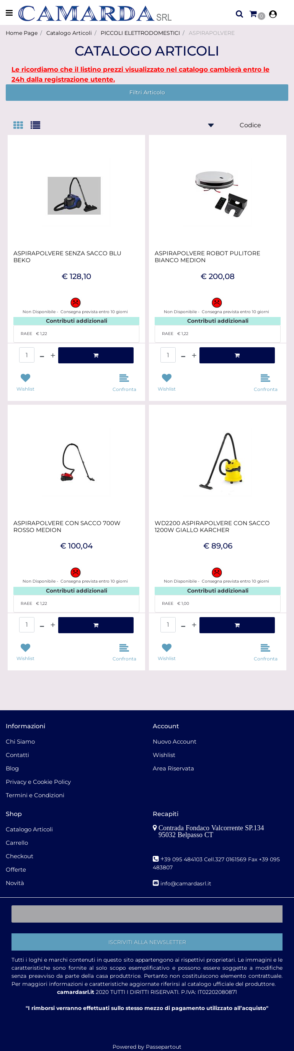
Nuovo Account (174, 741)
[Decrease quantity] (41, 355)
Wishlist (164, 755)
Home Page (22, 33)
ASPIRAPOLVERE (212, 33)
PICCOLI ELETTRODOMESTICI (140, 33)
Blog (12, 768)
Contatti (17, 755)
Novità (15, 883)
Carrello (17, 842)
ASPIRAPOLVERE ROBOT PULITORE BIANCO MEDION (207, 257)
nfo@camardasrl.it (186, 883)
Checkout (19, 856)
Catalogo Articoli (69, 33)
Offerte (16, 869)
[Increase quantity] (52, 355)
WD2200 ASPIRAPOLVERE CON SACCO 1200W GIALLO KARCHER (212, 527)
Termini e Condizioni (35, 795)
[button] (147, 942)
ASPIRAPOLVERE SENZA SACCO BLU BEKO (67, 257)
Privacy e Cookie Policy (38, 781)
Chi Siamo (20, 741)
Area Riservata (173, 768)
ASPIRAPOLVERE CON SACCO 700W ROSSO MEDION (67, 527)
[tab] (22, 126)
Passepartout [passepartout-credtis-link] (163, 1046)
